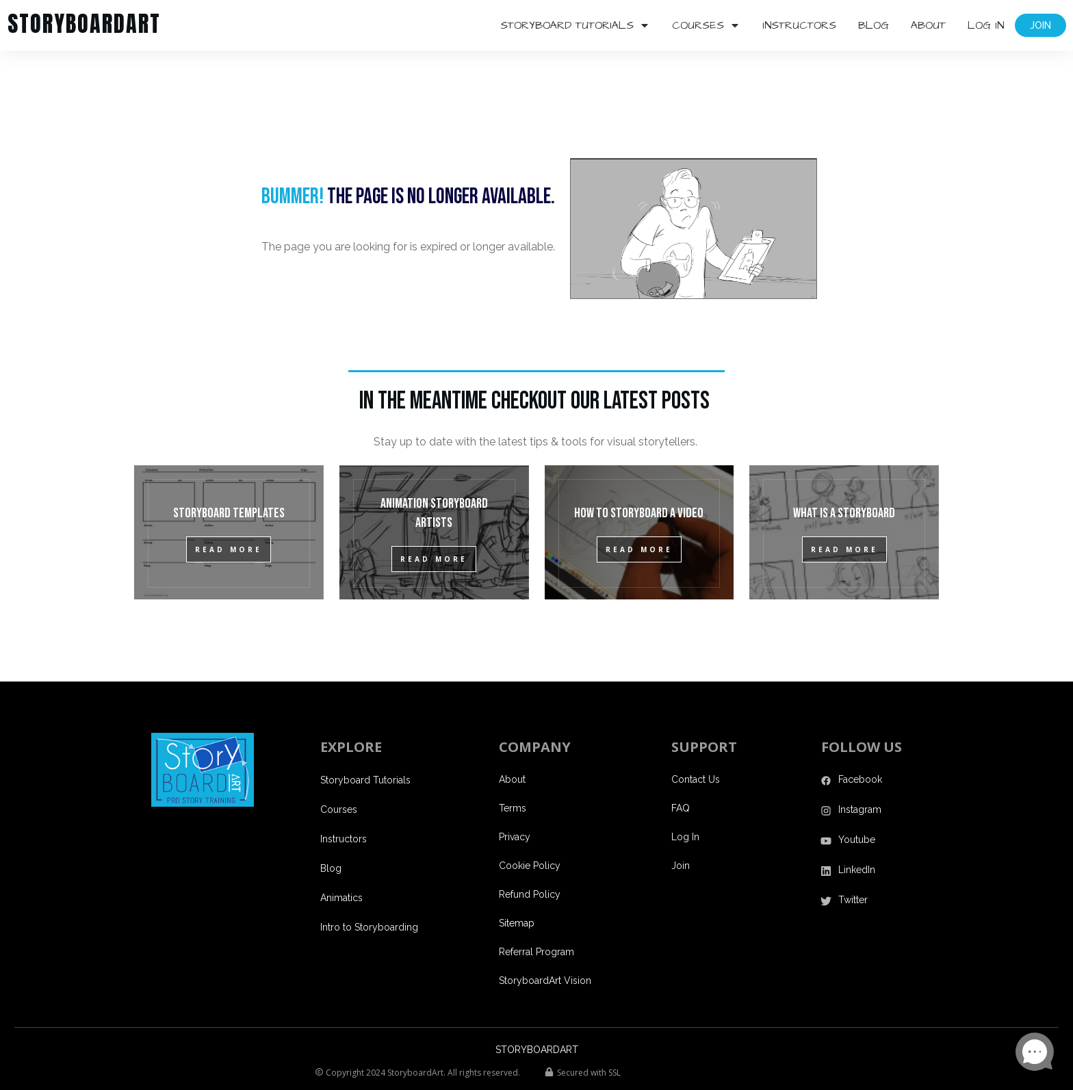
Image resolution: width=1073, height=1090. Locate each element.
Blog (330, 832)
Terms (512, 771)
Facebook (860, 743)
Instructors (343, 802)
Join (680, 829)
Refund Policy (529, 858)
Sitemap (516, 886)
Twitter (853, 863)
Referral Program (536, 915)
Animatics (341, 861)
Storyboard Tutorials (365, 743)
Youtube (856, 803)
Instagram (859, 773)
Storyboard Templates (229, 477)
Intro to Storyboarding (369, 890)
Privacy (514, 800)
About (512, 743)
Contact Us (695, 743)
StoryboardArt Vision (545, 944)
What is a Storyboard (844, 477)
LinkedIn (856, 833)
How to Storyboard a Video (638, 477)
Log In (685, 800)
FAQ (680, 771)
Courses (338, 773)
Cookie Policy (529, 829)
